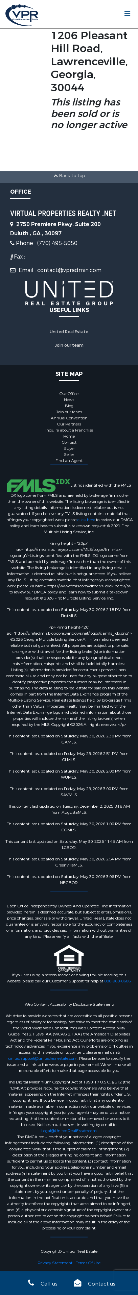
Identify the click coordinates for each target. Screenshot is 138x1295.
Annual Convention (69, 418)
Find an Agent (69, 460)
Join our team (69, 345)
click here (86, 519)
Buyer (69, 448)
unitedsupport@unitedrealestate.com (42, 1058)
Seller (69, 454)
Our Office (69, 393)
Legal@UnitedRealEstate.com (69, 1130)
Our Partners (69, 424)
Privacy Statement (55, 1263)
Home (69, 436)
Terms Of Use (88, 1263)
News (69, 399)
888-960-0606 (117, 981)
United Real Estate (69, 332)
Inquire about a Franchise (69, 430)
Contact (69, 442)
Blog (69, 406)
